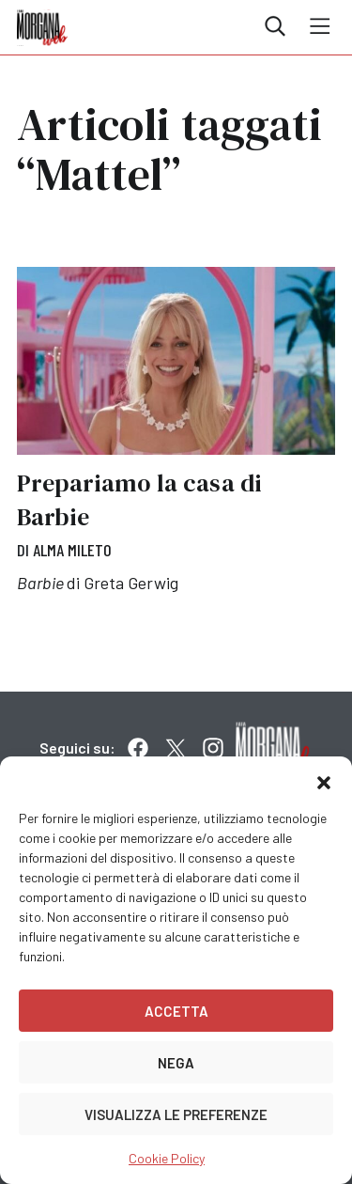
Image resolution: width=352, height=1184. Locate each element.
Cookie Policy (167, 1158)
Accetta (176, 1011)
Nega (176, 1062)
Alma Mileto (72, 549)
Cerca (275, 26)
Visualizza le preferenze (176, 1114)
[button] (323, 780)
